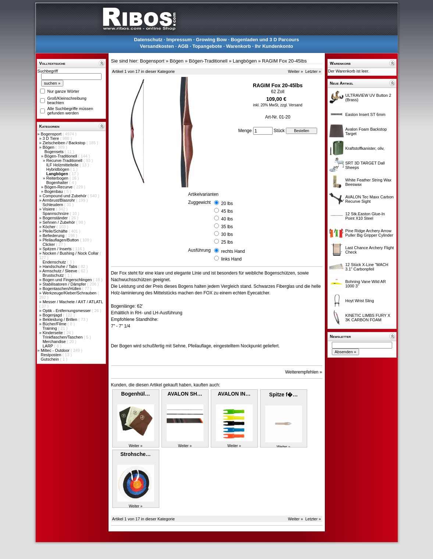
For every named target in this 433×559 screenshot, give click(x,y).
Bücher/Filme (55, 324)
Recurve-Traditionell (65, 160)
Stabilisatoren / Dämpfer (65, 284)
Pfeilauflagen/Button (61, 240)
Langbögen (245, 61)
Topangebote (207, 46)
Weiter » (295, 71)
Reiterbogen (58, 178)
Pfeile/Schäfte (56, 231)
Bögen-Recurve (59, 187)
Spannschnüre (56, 213)
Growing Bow (211, 39)
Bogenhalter (57, 182)
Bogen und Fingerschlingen (68, 279)
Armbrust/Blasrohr (59, 200)
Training (50, 328)
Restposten (52, 355)
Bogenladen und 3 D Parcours (265, 39)
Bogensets (55, 151)
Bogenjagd (53, 315)
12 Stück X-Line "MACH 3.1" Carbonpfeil (366, 266)
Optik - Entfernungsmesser (67, 310)
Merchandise (55, 341)
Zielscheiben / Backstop (64, 143)
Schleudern (53, 204)
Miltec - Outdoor (56, 350)
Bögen (49, 147)
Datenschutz (148, 39)
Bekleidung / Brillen (60, 319)
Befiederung (54, 235)
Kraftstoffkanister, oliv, (365, 148)
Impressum (179, 39)
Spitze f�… (283, 394)
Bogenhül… (135, 394)
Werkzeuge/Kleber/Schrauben (70, 293)
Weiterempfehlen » (303, 372)
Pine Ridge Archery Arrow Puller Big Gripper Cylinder (369, 233)
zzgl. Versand (291, 105)
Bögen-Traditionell (61, 156)
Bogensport (52, 134)
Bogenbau (54, 191)
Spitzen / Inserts (58, 249)
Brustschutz (54, 275)
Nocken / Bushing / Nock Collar (71, 253)
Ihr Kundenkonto (274, 46)
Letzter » (313, 71)
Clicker (49, 244)
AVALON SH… (184, 394)
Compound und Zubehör (65, 196)
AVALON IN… (234, 394)
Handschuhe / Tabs (60, 266)
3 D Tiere (51, 138)
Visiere (49, 209)
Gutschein (50, 359)
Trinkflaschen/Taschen (63, 337)
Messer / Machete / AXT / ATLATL (73, 302)
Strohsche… (135, 454)
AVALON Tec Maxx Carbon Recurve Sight (369, 199)
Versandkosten (157, 46)
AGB (183, 46)
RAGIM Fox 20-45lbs (284, 61)
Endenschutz (55, 262)
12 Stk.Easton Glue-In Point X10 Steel (365, 216)
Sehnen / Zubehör (59, 222)
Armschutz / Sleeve (60, 271)
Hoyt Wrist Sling (359, 300)
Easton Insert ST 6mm (365, 114)
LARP (48, 346)
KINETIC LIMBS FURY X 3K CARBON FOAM (367, 317)
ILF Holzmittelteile (62, 165)
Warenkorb (238, 46)
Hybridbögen (58, 169)
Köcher (50, 226)
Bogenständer (56, 218)
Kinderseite (53, 332)
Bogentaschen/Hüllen (62, 288)
